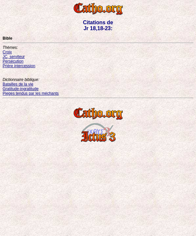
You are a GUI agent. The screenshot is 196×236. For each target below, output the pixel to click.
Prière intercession (19, 66)
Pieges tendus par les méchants (31, 93)
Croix (7, 52)
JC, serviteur (14, 56)
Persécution (13, 61)
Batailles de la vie (18, 84)
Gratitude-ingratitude (20, 89)
